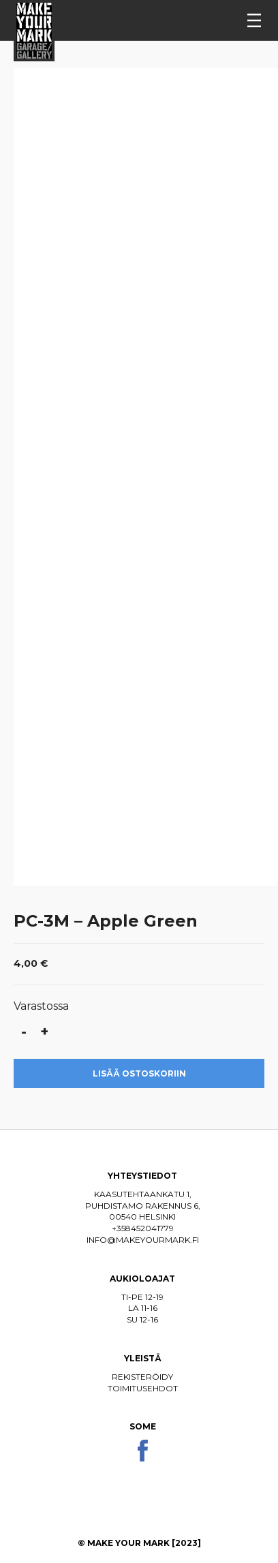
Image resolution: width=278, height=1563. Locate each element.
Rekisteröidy (142, 1377)
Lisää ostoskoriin (139, 1073)
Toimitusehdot (143, 1388)
